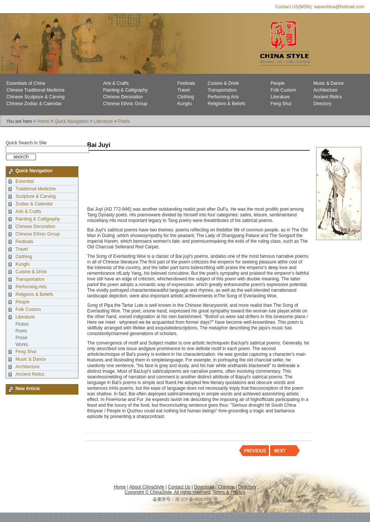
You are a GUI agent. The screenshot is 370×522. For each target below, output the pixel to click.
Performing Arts (223, 97)
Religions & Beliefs (226, 103)
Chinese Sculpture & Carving (35, 97)
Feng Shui (281, 103)
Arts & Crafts (116, 83)
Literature (280, 97)
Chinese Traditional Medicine (35, 90)
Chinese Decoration (123, 97)
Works (21, 344)
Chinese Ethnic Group (125, 103)
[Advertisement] (114, 179)
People (278, 83)
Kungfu (184, 103)
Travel (183, 90)
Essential (24, 181)
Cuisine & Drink (223, 83)
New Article (27, 388)
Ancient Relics (327, 97)
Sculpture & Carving (35, 196)
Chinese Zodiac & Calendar (34, 103)
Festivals (186, 83)
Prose (21, 337)
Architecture (325, 90)
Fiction (22, 324)
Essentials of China (25, 83)
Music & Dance (328, 83)
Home (43, 121)
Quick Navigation (71, 121)
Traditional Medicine (35, 188)
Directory (322, 103)
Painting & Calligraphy (125, 90)
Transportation (221, 90)
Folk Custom (283, 90)
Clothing (185, 97)
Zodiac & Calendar (34, 204)
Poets (124, 121)
